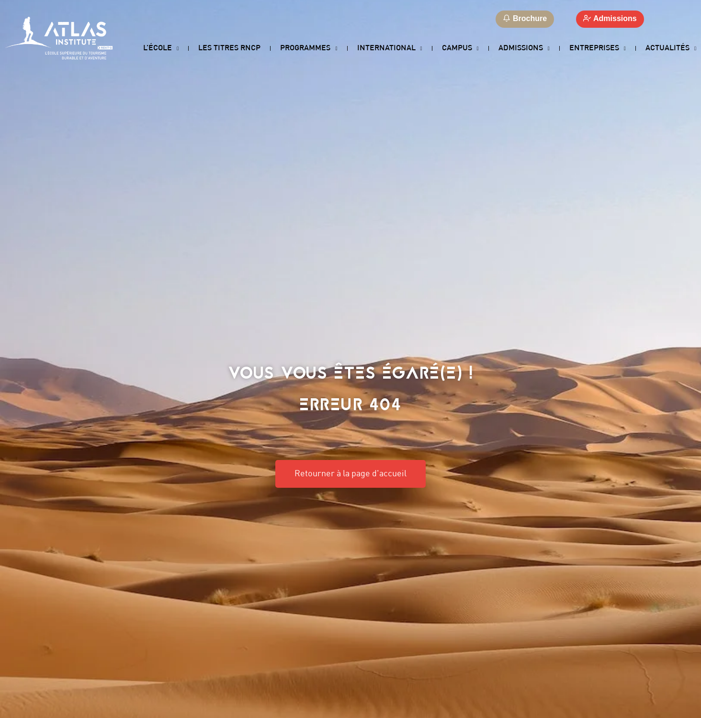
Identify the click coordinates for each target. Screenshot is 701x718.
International (389, 48)
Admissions (524, 48)
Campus (460, 48)
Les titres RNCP (229, 48)
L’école (161, 48)
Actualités (670, 48)
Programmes (308, 48)
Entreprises (597, 48)
